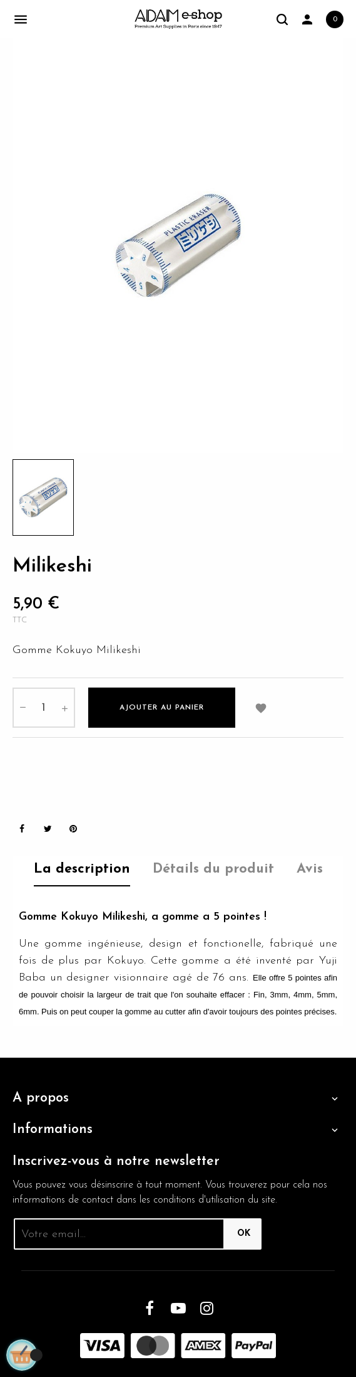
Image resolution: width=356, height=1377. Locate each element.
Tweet (47, 829)
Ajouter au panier (162, 707)
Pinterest (73, 829)
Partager (22, 829)
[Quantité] (44, 707)
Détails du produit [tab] (213, 869)
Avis (310, 869)
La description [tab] (82, 869)
